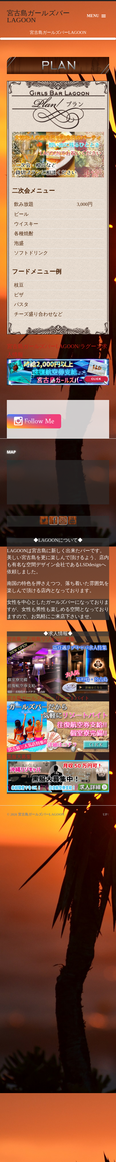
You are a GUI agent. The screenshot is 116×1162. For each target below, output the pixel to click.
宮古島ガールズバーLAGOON (38, 16)
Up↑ (106, 814)
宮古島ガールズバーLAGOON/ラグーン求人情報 (58, 364)
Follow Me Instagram (34, 421)
